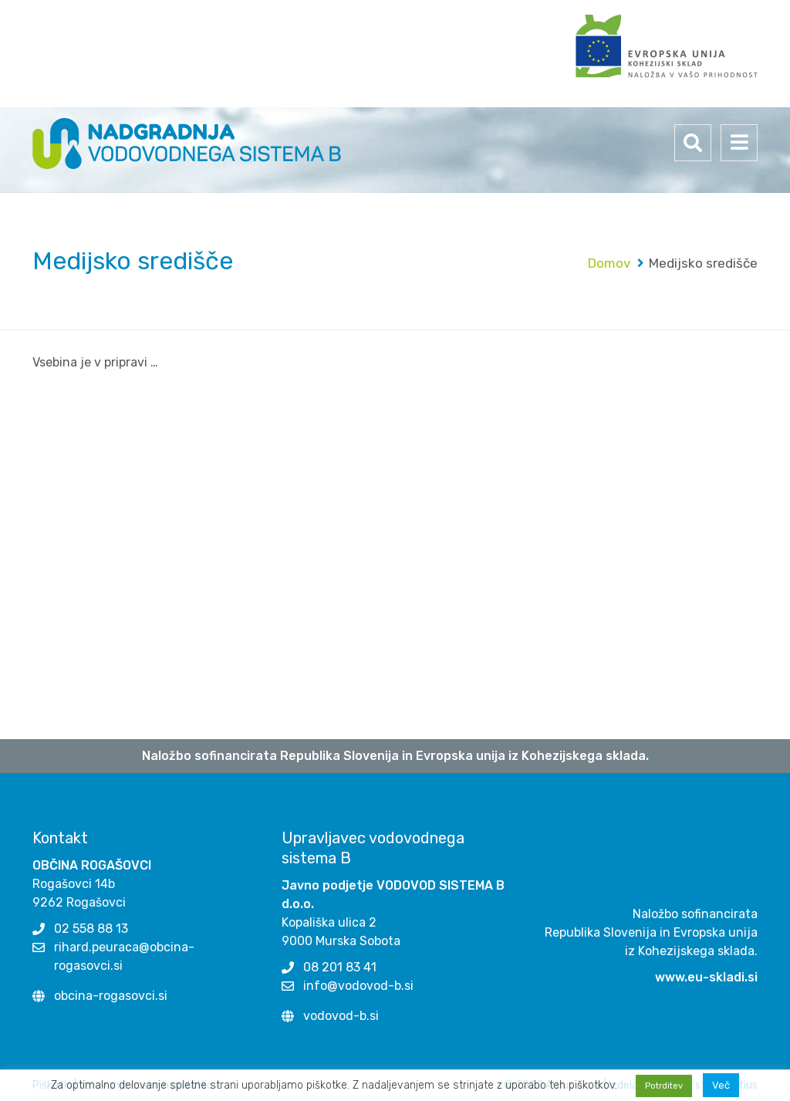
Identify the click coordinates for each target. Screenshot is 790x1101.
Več (721, 1085)
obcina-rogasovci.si (110, 995)
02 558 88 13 (91, 928)
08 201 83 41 (339, 967)
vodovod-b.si (341, 1015)
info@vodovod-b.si (358, 985)
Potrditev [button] (664, 1086)
